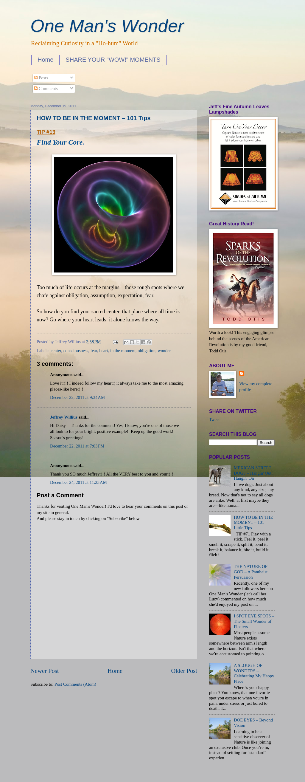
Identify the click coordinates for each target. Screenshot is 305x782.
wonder (164, 350)
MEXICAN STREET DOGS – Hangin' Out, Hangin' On (253, 473)
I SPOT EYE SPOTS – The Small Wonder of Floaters (254, 621)
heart (103, 350)
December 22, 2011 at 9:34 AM (77, 397)
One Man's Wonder (107, 26)
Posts (41, 77)
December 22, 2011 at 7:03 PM (77, 446)
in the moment (123, 350)
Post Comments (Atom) (75, 684)
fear (94, 350)
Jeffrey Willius (63, 417)
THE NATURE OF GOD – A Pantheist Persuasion (250, 571)
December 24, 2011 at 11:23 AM (78, 482)
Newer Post (44, 671)
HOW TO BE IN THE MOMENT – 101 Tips (94, 118)
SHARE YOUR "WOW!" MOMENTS (113, 59)
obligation (146, 350)
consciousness (75, 350)
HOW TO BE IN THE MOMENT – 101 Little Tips (253, 522)
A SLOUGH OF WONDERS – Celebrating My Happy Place (254, 673)
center (56, 350)
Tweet (214, 419)
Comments (45, 88)
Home (45, 59)
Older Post (184, 671)
